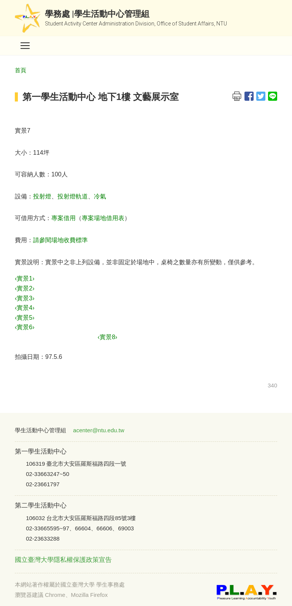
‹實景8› (107, 337)
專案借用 (63, 218)
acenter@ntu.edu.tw (98, 430)
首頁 (20, 70)
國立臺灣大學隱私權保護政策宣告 (63, 559)
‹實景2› (25, 288)
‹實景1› (25, 278)
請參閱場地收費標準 (60, 240)
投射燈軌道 (72, 196)
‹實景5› (25, 317)
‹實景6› (25, 327)
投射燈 (42, 196)
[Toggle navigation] (25, 45)
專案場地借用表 (103, 218)
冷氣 (100, 196)
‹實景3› (25, 298)
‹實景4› (25, 308)
